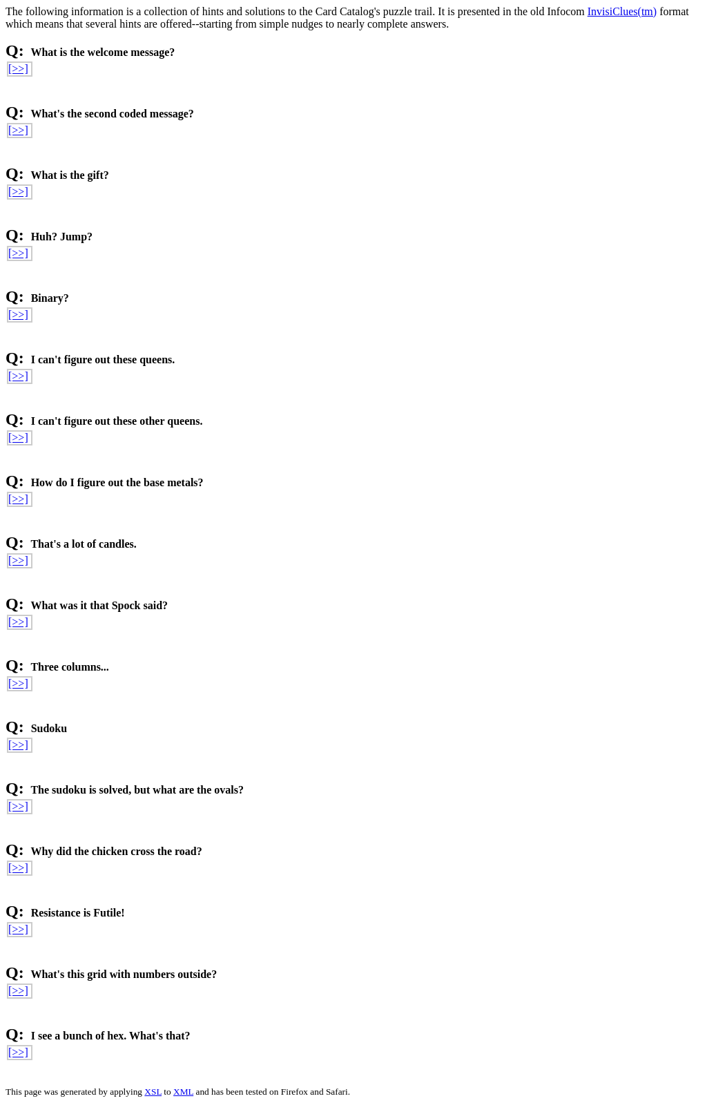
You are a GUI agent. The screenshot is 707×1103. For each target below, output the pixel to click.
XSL (153, 1091)
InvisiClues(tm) (622, 11)
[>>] (18, 69)
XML (183, 1091)
